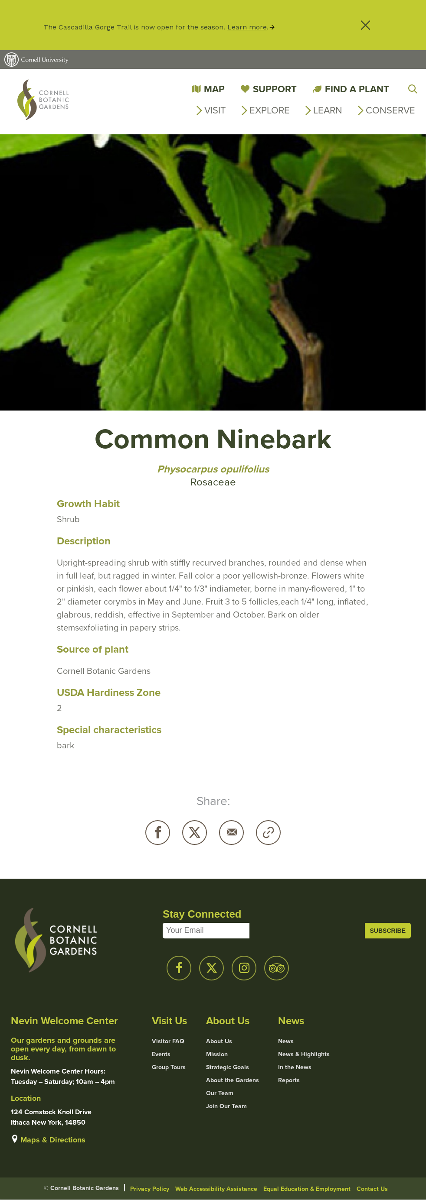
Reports (289, 1080)
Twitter (194, 832)
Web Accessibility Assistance (216, 1189)
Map (214, 89)
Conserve (390, 110)
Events (161, 1054)
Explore (269, 110)
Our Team (219, 1093)
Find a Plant (357, 89)
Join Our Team (226, 1106)
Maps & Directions (52, 1139)
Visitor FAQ (168, 1041)
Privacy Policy (149, 1189)
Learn (327, 110)
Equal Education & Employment (307, 1189)
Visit (215, 110)
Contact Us (372, 1189)
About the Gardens (232, 1080)
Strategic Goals (227, 1067)
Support (275, 89)
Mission (217, 1054)
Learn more (247, 27)
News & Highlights (304, 1054)
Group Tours (169, 1067)
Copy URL (268, 832)
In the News (294, 1067)
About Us (219, 1041)
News (286, 1041)
